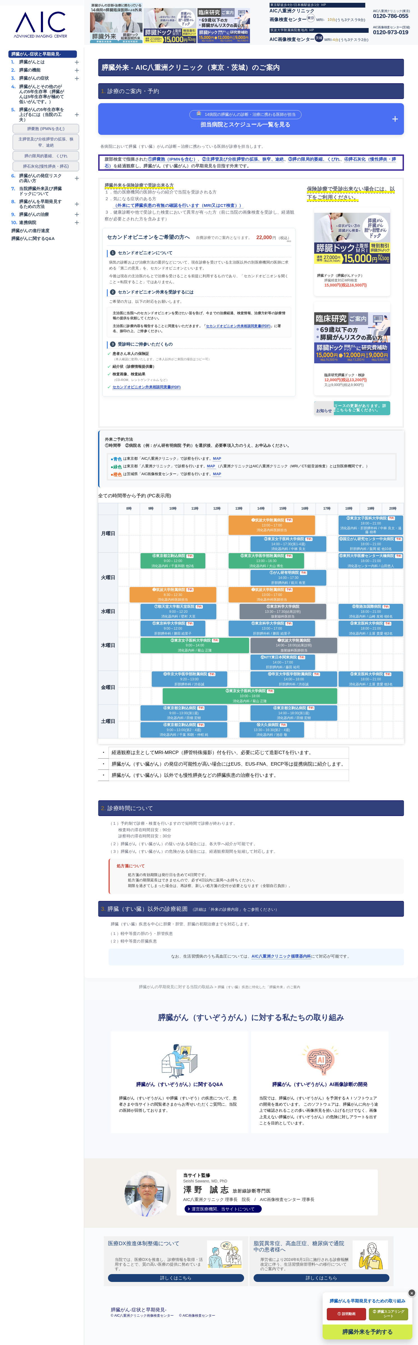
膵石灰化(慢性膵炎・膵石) (46, 166)
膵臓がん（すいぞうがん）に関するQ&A (179, 1069)
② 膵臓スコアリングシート (388, 1314)
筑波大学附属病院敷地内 (289, 30)
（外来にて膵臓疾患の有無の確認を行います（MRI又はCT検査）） (178, 205)
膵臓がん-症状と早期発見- (36, 54)
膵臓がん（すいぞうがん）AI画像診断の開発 (320, 1069)
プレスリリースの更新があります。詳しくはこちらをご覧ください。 (350, 408)
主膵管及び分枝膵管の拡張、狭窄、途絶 (46, 142)
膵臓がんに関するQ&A (33, 238)
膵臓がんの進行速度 (30, 230)
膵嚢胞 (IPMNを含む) (45, 128)
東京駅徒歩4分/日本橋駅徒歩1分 (295, 4)
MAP (217, 458)
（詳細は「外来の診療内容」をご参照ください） (234, 909)
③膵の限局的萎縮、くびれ (314, 159)
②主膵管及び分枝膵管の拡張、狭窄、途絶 (243, 159)
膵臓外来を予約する (367, 1332)
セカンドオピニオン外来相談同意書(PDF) (238, 326)
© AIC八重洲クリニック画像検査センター (143, 1324)
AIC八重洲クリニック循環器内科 (281, 956)
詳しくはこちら (176, 1286)
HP (323, 4)
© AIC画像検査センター (197, 1324)
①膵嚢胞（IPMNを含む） (172, 159)
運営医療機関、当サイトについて (223, 1217)
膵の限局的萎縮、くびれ (46, 156)
